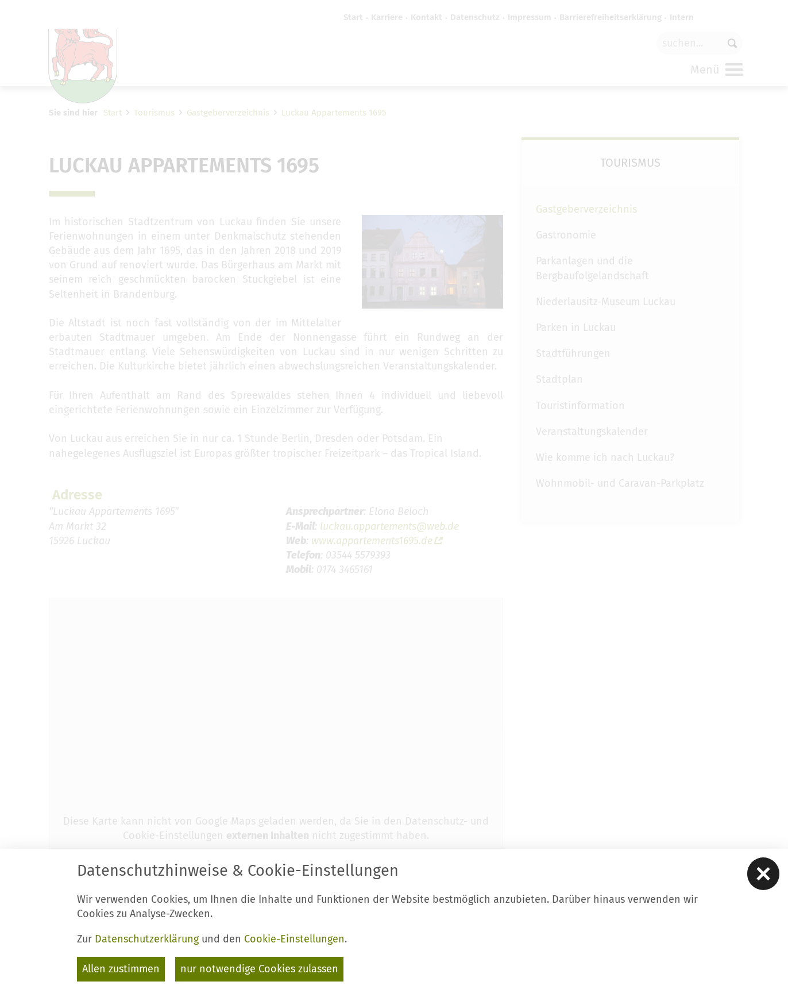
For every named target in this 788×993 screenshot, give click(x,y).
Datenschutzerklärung (147, 939)
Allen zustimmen (121, 969)
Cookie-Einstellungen (294, 939)
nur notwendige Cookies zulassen (259, 969)
